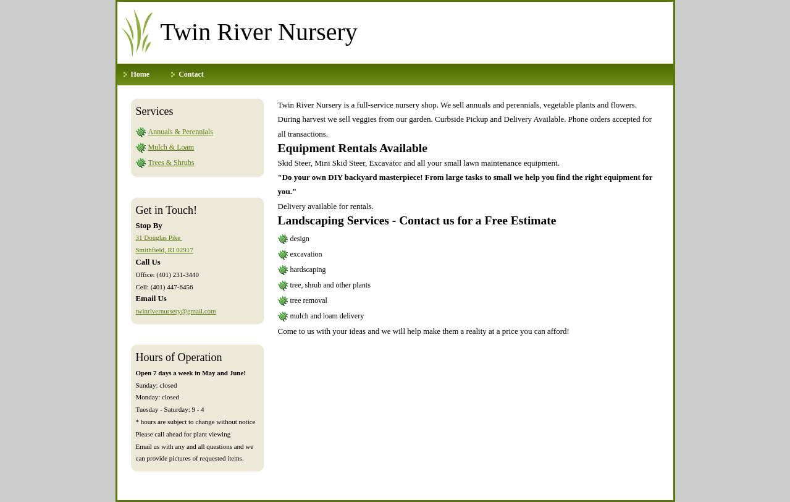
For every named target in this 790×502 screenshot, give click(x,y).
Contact (191, 74)
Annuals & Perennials (180, 131)
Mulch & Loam (171, 147)
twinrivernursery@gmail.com (176, 311)
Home (140, 74)
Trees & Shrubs (171, 162)
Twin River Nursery (259, 32)
